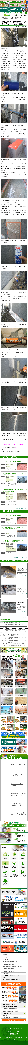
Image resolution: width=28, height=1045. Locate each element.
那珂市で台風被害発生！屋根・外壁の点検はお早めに (13, 629)
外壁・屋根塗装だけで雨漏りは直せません (13, 966)
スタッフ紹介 (6, 973)
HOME (2, 17)
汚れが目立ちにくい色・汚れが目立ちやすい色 (18, 794)
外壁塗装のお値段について (9, 971)
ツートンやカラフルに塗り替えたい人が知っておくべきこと (18, 814)
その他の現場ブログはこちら (20, 617)
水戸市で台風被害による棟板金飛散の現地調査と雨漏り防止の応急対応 (13, 626)
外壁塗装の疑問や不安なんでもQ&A (11, 968)
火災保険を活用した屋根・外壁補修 (11, 1011)
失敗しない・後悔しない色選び (18, 765)
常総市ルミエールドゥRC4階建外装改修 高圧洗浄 (21, 589)
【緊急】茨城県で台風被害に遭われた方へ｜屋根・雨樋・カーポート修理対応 (13, 641)
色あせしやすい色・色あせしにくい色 (16, 804)
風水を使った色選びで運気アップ (17, 784)
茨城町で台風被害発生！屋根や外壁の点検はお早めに (13, 622)
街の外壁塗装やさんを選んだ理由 (10, 961)
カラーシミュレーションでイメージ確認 (18, 775)
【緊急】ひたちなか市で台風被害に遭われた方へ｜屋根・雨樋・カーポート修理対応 (13, 635)
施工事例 (5, 954)
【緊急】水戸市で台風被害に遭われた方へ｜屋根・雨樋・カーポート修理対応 (13, 638)
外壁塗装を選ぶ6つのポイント (10, 964)
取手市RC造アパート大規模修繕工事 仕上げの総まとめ (22, 572)
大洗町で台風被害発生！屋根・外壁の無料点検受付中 (13, 624)
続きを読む (24, 575)
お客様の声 (5, 959)
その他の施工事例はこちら (20, 508)
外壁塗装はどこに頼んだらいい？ (10, 1008)
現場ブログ (8, 17)
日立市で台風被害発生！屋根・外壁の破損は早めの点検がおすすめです (13, 631)
